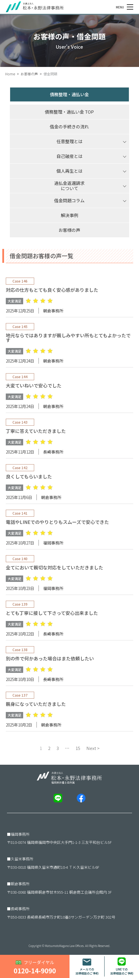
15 (78, 748)
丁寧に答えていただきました (36, 430)
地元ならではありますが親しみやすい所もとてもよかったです (68, 337)
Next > (93, 748)
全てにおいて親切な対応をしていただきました (54, 567)
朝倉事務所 (20, 883)
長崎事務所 (20, 908)
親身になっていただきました (36, 703)
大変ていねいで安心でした (33, 385)
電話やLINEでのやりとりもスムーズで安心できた (57, 521)
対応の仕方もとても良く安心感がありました (52, 289)
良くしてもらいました (29, 476)
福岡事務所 (20, 834)
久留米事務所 (22, 859)
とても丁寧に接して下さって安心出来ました (52, 612)
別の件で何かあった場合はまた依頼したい (50, 658)
